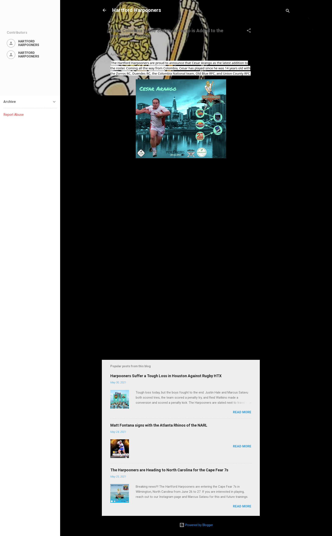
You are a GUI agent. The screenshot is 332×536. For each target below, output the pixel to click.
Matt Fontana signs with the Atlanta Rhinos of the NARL (158, 425)
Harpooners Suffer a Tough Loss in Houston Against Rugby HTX (165, 376)
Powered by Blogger (196, 525)
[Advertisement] (276, 85)
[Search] (287, 11)
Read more (242, 412)
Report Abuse (13, 115)
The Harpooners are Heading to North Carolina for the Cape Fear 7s (169, 470)
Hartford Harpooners (136, 10)
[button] (248, 31)
